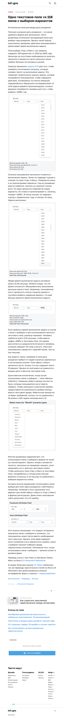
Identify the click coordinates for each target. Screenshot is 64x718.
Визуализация (53, 684)
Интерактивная (53, 691)
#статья (35, 579)
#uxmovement (14, 579)
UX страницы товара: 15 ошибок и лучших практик (32, 624)
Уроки (24, 680)
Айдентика (12, 675)
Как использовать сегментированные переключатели (25, 629)
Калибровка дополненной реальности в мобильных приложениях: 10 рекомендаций (29, 615)
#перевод (26, 579)
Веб (9, 678)
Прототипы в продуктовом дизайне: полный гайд (31, 621)
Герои (50, 687)
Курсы (50, 696)
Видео (50, 682)
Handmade (52, 675)
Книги (10, 684)
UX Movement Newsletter (34, 560)
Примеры (25, 678)
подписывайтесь (47, 573)
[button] (49, 3)
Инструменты (13, 682)
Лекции (10, 687)
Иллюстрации (13, 680)
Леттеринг (25, 675)
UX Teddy (37, 565)
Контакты (11, 715)
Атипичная (52, 678)
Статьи (10, 12)
